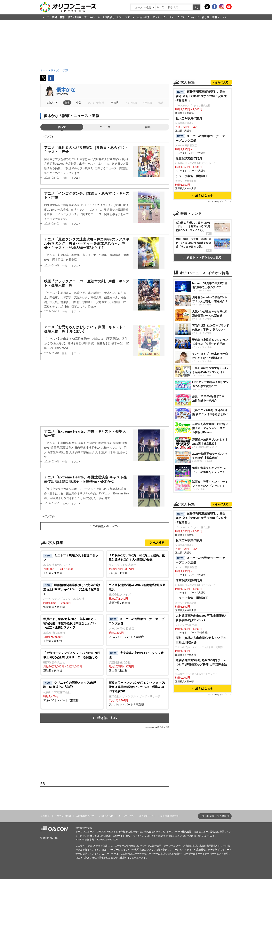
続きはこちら (107, 718)
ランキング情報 (96, 102)
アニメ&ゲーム (92, 17)
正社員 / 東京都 (137, 564)
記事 (67, 102)
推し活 (205, 17)
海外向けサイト (147, 880)
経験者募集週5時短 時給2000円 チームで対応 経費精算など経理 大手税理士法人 (201, 820)
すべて (62, 127)
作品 (78, 102)
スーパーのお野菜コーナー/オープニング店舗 (200, 187)
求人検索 (158, 542)
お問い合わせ (106, 880)
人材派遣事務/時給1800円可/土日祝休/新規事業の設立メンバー (201, 774)
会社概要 (45, 880)
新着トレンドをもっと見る (202, 306)
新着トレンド (219, 17)
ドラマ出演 (131, 102)
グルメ (155, 17)
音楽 (62, 17)
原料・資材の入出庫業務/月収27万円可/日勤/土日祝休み (202, 796)
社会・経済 (143, 17)
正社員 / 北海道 (72, 564)
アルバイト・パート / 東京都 (72, 691)
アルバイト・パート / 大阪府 (137, 627)
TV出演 (114, 102)
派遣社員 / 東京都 (72, 596)
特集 (147, 127)
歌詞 (160, 102)
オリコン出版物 (62, 880)
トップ (45, 17)
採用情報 (209, 881)
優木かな (66, 89)
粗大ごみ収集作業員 (189, 167)
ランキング (193, 17)
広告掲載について (85, 880)
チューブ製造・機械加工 (192, 224)
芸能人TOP (52, 102)
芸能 (54, 17)
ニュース (104, 127)
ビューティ (168, 17)
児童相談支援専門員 (189, 207)
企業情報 (224, 881)
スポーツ (129, 17)
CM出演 (147, 102)
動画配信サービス (112, 17)
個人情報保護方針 (169, 880)
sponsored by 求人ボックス (157, 727)
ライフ (180, 17)
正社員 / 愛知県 (72, 629)
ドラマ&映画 (74, 17)
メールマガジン (126, 880)
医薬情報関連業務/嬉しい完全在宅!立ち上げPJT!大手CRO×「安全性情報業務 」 (201, 145)
